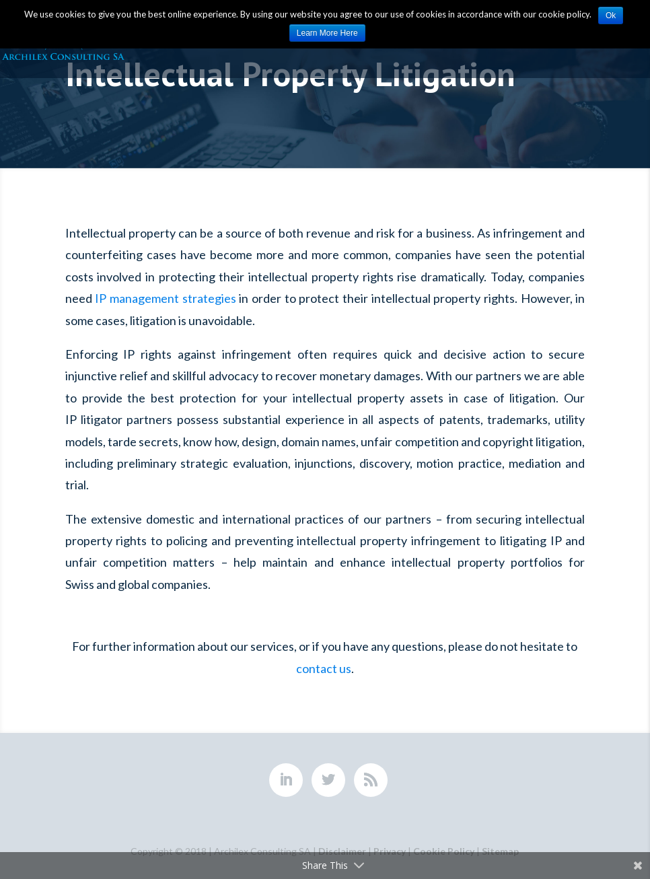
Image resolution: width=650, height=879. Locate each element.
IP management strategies (165, 298)
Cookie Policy (443, 851)
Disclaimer (342, 851)
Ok (611, 15)
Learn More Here (327, 33)
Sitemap (500, 851)
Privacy (389, 851)
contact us (323, 668)
